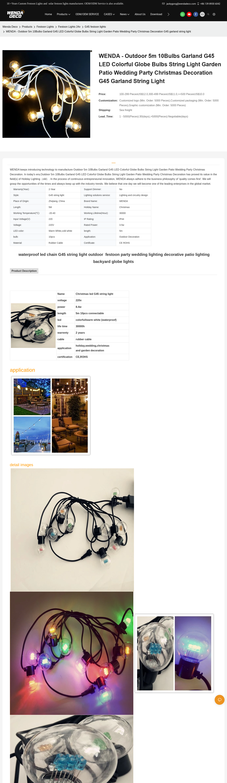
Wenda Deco (10, 26)
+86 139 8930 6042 (208, 3)
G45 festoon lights (95, 26)
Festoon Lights (45, 26)
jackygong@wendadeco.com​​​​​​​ (179, 3)
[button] (168, 14)
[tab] (114, 161)
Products (27, 26)
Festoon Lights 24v (69, 26)
